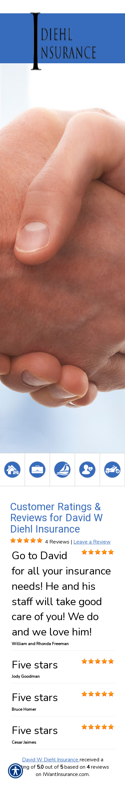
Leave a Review (92, 541)
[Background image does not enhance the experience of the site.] (13, 541)
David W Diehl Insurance (51, 759)
